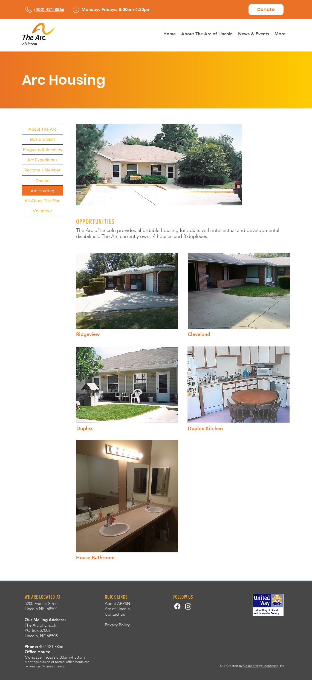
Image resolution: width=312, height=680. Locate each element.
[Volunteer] (42, 211)
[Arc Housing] (42, 191)
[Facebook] (177, 606)
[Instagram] (188, 606)
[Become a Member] (42, 170)
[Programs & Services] (42, 149)
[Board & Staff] (42, 139)
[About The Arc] (42, 129)
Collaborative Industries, (261, 666)
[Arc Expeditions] (42, 160)
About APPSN (117, 603)
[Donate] (266, 9)
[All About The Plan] (42, 201)
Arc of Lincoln (117, 608)
